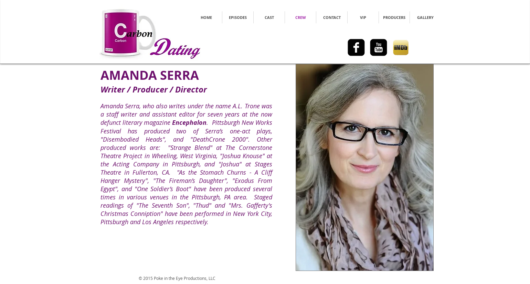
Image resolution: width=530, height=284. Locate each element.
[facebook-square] (356, 47)
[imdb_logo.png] (401, 47)
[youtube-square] (378, 47)
